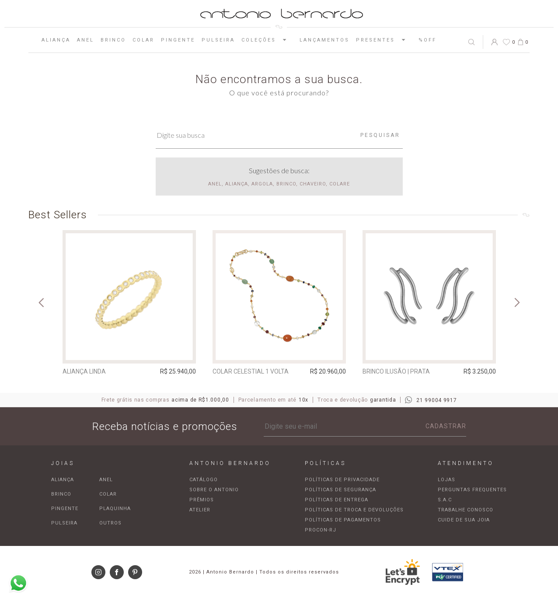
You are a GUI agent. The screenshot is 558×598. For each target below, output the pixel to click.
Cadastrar (445, 426)
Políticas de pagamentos (343, 520)
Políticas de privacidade (342, 480)
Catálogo (203, 480)
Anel (85, 40)
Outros (110, 523)
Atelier (199, 510)
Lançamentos (324, 40)
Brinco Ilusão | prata (396, 371)
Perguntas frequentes (472, 490)
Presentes (384, 40)
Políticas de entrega (336, 500)
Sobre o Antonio (214, 490)
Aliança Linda (84, 371)
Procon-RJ (320, 530)
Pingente (178, 40)
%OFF (427, 40)
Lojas (446, 480)
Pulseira (218, 40)
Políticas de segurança (340, 490)
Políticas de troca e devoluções (354, 510)
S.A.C (445, 500)
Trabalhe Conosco (465, 510)
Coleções (267, 40)
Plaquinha (115, 508)
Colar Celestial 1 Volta (251, 371)
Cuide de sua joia (464, 520)
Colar (143, 40)
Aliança (56, 40)
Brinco (113, 40)
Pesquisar (380, 135)
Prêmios (201, 500)
